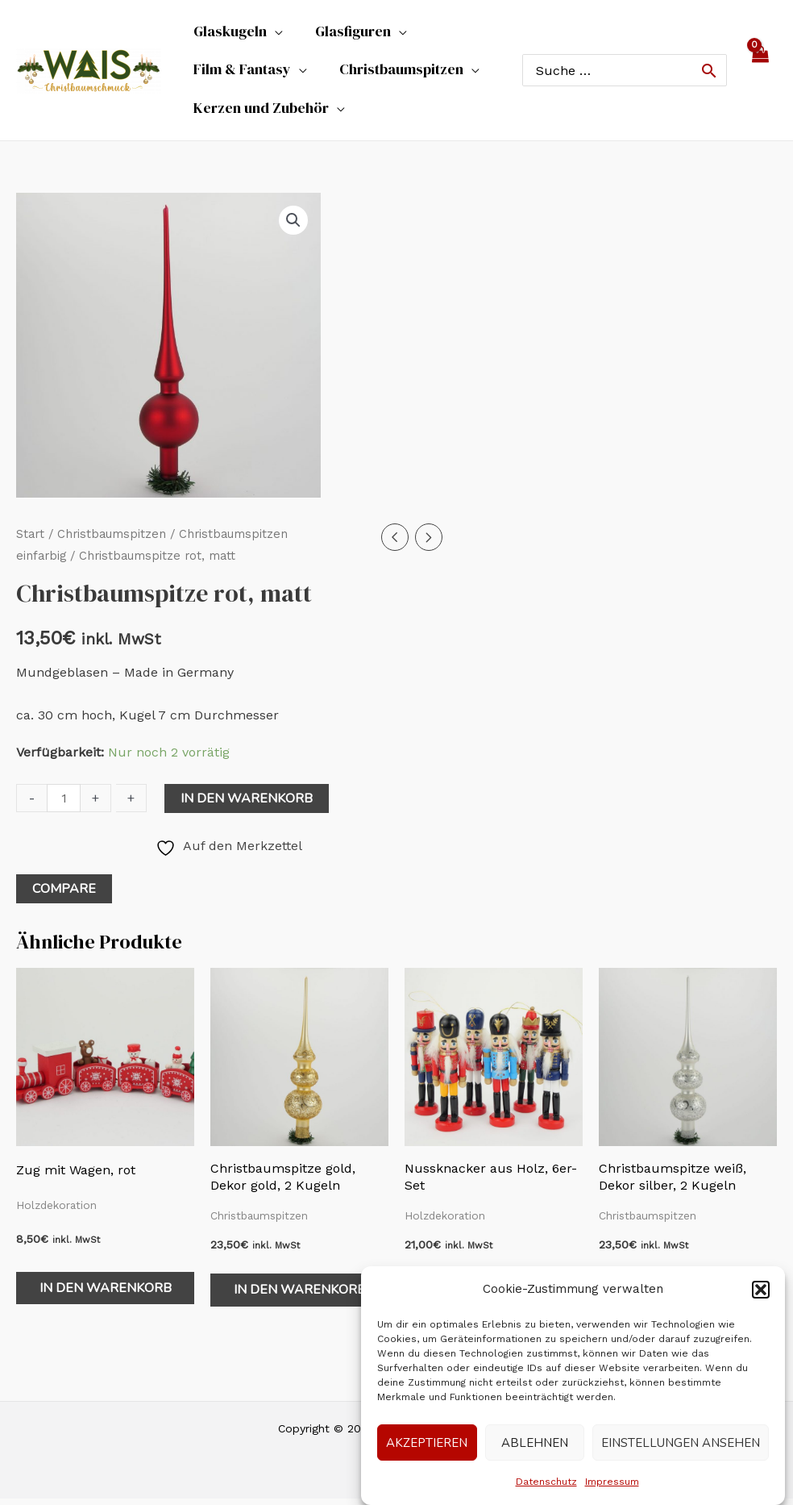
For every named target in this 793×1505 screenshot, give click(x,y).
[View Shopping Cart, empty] (760, 73)
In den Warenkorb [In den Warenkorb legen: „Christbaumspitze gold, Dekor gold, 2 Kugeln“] (300, 1296)
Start (30, 540)
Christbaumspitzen (111, 540)
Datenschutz (546, 1481)
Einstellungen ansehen (680, 1443)
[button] (761, 1290)
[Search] (709, 73)
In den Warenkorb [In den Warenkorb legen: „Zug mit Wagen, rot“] (105, 1294)
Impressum (612, 1481)
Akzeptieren (426, 1443)
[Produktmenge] (64, 804)
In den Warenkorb (247, 804)
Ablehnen (534, 1443)
